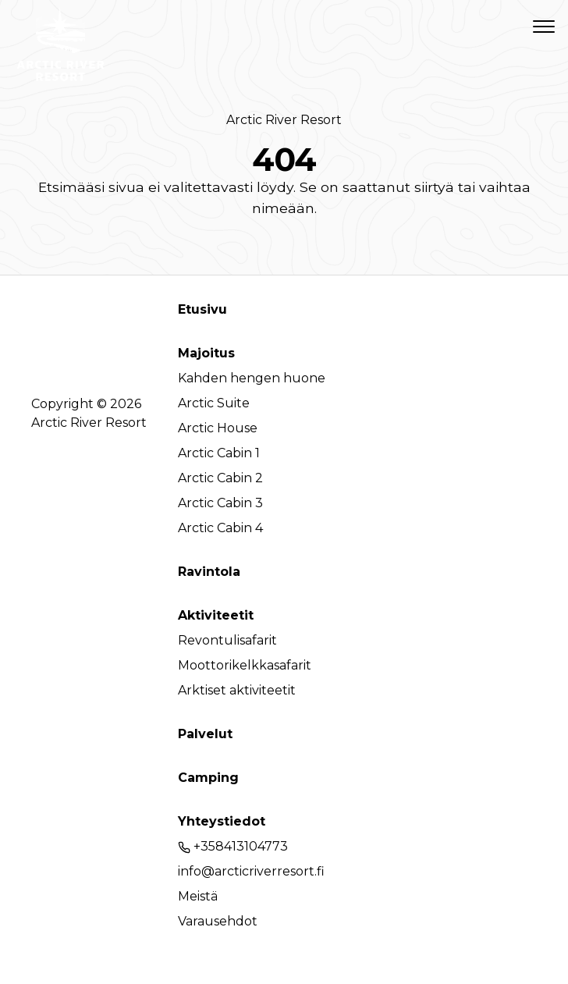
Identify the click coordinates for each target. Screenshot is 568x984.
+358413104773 (233, 846)
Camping (208, 777)
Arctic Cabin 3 (220, 503)
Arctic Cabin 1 (219, 453)
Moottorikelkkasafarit (244, 665)
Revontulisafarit (227, 640)
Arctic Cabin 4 (220, 527)
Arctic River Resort (284, 119)
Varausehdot (217, 921)
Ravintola (209, 571)
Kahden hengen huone (251, 378)
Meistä (198, 896)
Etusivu (202, 309)
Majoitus (206, 353)
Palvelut (205, 733)
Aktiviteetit (216, 615)
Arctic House (217, 428)
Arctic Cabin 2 (220, 478)
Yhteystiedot (221, 821)
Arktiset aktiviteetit (237, 690)
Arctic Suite (214, 403)
